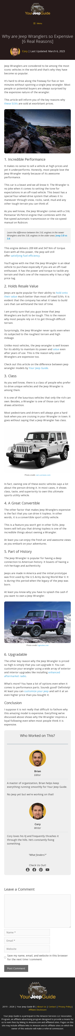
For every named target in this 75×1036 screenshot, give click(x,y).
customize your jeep (36, 691)
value (56, 349)
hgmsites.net (43, 645)
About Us (41, 1006)
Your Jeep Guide (38, 368)
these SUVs (11, 103)
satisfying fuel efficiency (25, 255)
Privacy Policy (64, 1006)
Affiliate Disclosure (38, 1009)
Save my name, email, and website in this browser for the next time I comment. (37, 957)
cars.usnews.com (43, 475)
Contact (52, 1006)
